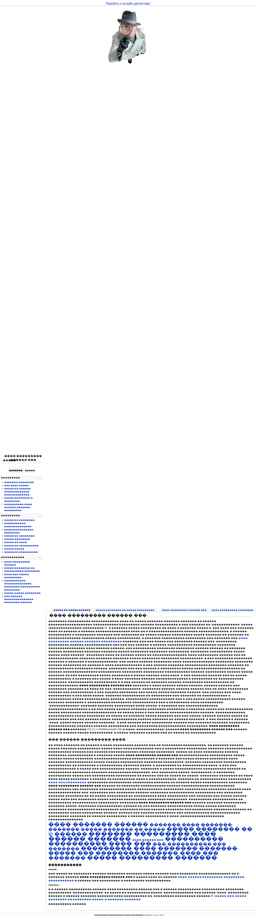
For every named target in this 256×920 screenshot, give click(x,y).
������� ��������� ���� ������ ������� (132, 836)
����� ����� (14, 549)
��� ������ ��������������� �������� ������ (18, 599)
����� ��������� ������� (152, 857)
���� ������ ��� (148, 840)
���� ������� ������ (98, 824)
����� (9, 460)
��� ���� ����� (16, 485)
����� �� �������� (19, 520)
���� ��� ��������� (67, 782)
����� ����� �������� (22, 593)
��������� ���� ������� (139, 848)
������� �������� (19, 482)
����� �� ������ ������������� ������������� (17, 492)
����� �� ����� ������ (71, 610)
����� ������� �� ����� (123, 829)
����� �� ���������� (21, 546)
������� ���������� (21, 552)
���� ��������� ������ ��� (23, 457)
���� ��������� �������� (232, 610)
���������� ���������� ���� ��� (135, 841)
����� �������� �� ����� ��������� (124, 610)
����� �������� (17, 539)
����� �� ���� (15, 542)
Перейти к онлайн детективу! (128, 3)
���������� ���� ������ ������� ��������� (18, 507)
